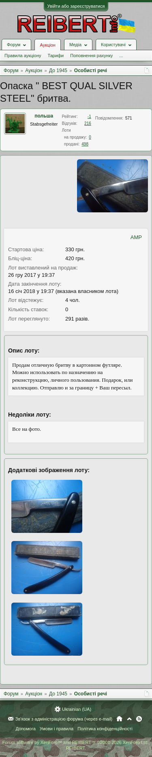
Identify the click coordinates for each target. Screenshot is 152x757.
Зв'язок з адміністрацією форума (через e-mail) (64, 718)
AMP (136, 237)
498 (84, 144)
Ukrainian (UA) (76, 709)
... (121, 55)
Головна (119, 719)
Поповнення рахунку (91, 55)
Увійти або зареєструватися (76, 6)
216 (87, 123)
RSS (139, 719)
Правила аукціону (22, 55)
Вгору (129, 719)
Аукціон (47, 45)
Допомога (25, 728)
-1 (89, 116)
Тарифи (55, 55)
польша (43, 116)
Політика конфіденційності (104, 728)
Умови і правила (56, 728)
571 (128, 118)
